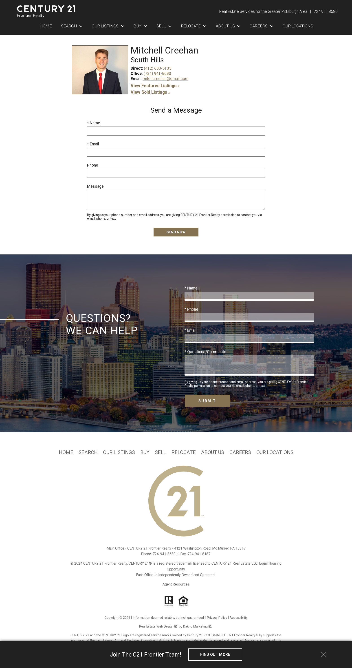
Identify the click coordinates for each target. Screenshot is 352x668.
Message (95, 186)
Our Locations (298, 26)
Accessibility (239, 618)
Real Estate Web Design (158, 626)
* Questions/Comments (205, 352)
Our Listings (119, 452)
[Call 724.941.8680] (326, 11)
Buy (145, 452)
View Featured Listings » (155, 85)
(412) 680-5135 (157, 68)
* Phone (191, 309)
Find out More (215, 654)
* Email (93, 144)
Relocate (184, 452)
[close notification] (323, 653)
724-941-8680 (164, 554)
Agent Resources (176, 584)
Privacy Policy (217, 618)
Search (88, 452)
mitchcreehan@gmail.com (165, 78)
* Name (93, 123)
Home (46, 26)
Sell (160, 452)
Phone (92, 165)
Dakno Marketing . (197, 626)
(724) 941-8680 (157, 73)
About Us (212, 452)
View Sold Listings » (150, 92)
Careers (240, 452)
